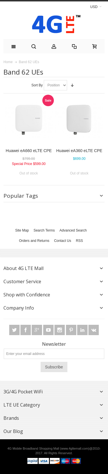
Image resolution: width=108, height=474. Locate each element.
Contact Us (62, 241)
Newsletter (54, 344)
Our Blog (13, 431)
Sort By (37, 85)
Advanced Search (73, 230)
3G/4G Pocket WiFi (23, 391)
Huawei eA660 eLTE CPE (29, 150)
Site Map (22, 230)
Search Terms (44, 230)
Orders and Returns (34, 241)
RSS (79, 241)
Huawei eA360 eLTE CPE (79, 150)
